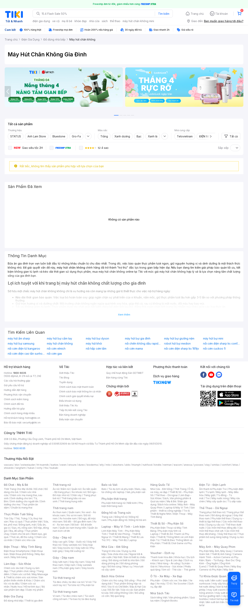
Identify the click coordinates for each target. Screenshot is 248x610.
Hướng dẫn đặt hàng (15, 390)
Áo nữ (56, 489)
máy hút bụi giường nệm (179, 338)
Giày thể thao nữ (227, 533)
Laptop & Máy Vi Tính (176, 507)
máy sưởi (204, 580)
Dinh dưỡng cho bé (21, 498)
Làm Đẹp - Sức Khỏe (17, 563)
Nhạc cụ (127, 566)
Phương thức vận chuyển (17, 394)
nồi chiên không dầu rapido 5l (143, 343)
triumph (136, 464)
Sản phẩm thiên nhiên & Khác (23, 579)
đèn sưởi (216, 580)
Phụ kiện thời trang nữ (113, 502)
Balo (104, 489)
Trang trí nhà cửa (111, 551)
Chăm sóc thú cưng (112, 580)
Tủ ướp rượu (234, 501)
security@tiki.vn (31, 422)
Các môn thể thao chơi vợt (221, 529)
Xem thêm (124, 314)
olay (207, 464)
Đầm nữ (65, 489)
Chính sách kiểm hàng (16, 399)
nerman (167, 464)
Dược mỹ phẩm (34, 589)
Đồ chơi (38, 489)
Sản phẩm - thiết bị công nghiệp (172, 509)
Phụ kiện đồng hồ (117, 520)
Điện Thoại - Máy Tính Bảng (23, 546)
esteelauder (28, 464)
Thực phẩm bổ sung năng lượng (221, 535)
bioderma (92, 464)
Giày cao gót (60, 541)
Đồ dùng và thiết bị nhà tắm (124, 560)
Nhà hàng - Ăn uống (169, 563)
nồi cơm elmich (56, 348)
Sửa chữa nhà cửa (117, 554)
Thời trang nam (63, 508)
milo (108, 464)
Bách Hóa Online (113, 576)
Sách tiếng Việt (158, 597)
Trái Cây (8, 518)
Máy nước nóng (220, 498)
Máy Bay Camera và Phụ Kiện (220, 568)
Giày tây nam (77, 561)
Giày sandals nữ (72, 544)
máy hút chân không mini (138, 21)
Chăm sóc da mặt (14, 568)
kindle (157, 464)
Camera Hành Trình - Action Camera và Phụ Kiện (220, 557)
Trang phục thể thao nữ (212, 512)
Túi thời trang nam (65, 591)
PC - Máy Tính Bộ (117, 540)
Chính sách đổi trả (14, 403)
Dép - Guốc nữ (77, 541)
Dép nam (70, 564)
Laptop (133, 540)
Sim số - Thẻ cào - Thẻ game (178, 569)
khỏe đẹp (81, 21)
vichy (39, 467)
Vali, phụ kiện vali (135, 492)
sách (105, 21)
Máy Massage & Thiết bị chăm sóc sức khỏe (26, 576)
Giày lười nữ (81, 547)
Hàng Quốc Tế (160, 484)
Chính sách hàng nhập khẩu (19, 413)
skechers (118, 464)
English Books (170, 600)
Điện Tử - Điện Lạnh (212, 484)
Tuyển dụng (65, 382)
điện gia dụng (41, 21)
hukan (31, 467)
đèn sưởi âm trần (215, 602)
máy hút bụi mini (213, 338)
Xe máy (161, 583)
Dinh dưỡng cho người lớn (24, 501)
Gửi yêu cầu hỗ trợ (14, 385)
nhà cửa (94, 21)
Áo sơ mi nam (74, 515)
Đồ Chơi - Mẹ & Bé (16, 484)
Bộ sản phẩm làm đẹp (24, 588)
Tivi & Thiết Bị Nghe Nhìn (170, 512)
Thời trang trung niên (71, 501)
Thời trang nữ (62, 484)
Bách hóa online (167, 504)
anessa (188, 464)
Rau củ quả (16, 521)
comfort (226, 464)
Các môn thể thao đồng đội (221, 527)
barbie (54, 464)
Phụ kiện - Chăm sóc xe (163, 580)
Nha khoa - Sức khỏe (171, 566)
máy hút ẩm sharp (19, 338)
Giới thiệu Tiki (66, 372)
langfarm (21, 467)
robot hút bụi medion (177, 343)
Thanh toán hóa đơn (161, 557)
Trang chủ (197, 13)
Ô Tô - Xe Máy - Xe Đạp (166, 576)
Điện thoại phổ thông (21, 554)
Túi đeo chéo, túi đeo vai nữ (68, 582)
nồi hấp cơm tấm (96, 348)
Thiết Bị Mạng (120, 537)
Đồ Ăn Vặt (113, 589)
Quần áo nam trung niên (72, 527)
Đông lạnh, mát (27, 524)
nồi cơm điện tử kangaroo (24, 348)
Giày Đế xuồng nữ (74, 551)
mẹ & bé (67, 21)
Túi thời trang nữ (64, 577)
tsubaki (54, 467)
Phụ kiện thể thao (221, 518)
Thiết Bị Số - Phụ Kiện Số (166, 523)
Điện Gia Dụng (13, 596)
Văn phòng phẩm (178, 597)
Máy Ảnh (228, 569)
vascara (8, 464)
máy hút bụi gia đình (137, 338)
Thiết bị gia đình (34, 600)
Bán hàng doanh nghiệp (72, 414)
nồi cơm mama (134, 348)
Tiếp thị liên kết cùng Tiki (73, 410)
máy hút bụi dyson (97, 338)
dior (17, 464)
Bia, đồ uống (16, 530)
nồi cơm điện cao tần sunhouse (26, 353)
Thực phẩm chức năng (22, 571)
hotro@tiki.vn (32, 417)
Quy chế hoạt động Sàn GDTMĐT (125, 372)
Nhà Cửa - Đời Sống (115, 546)
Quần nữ (76, 489)
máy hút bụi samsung (21, 343)
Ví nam (56, 595)
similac (216, 464)
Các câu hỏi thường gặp (17, 380)
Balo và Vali (109, 484)
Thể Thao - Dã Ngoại (213, 508)
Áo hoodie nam (68, 518)
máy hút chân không (60, 343)
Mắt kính (132, 502)
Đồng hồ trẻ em (137, 520)
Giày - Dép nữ (62, 537)
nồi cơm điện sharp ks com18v (221, 343)
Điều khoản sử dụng (70, 400)
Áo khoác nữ (79, 492)
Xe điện (183, 580)
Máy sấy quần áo (216, 501)
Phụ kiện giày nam (69, 568)
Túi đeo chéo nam (72, 595)
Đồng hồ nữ (121, 516)
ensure (72, 464)
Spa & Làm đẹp (174, 560)
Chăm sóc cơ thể (20, 574)
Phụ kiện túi (87, 585)
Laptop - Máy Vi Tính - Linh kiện (123, 526)
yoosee (198, 464)
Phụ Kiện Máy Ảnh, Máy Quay (215, 551)
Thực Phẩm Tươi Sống (18, 514)
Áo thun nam (60, 512)
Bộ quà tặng (117, 595)
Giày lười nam (60, 561)
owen (63, 464)
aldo (127, 464)
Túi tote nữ (73, 585)
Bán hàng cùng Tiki (117, 377)
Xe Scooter (180, 583)
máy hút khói (94, 343)
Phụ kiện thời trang (114, 498)
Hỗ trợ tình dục (32, 586)
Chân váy (76, 495)
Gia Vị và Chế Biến (118, 586)
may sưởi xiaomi (216, 589)
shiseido (9, 467)
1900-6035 (19, 372)
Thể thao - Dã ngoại (166, 495)
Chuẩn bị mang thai (21, 507)
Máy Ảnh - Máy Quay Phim (217, 546)
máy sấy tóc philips (223, 583)
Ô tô (169, 583)
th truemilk (43, 464)
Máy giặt (210, 495)
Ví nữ (88, 582)
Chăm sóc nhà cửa (25, 540)
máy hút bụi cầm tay (59, 338)
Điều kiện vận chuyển (71, 419)
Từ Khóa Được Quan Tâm (216, 576)
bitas (235, 464)
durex (81, 464)
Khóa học (180, 557)
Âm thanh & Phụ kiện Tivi (213, 489)
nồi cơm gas (54, 353)
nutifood (147, 464)
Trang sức (107, 516)
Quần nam (74, 512)
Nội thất (118, 557)
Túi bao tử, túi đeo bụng (82, 599)
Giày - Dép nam (63, 557)
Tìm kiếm (163, 13)
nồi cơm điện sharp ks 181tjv (181, 348)
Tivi (207, 498)
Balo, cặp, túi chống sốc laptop (124, 491)
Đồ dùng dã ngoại (222, 515)
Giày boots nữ (65, 547)
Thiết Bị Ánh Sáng (221, 554)
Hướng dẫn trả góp (14, 408)
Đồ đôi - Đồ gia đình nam (77, 521)
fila (46, 467)
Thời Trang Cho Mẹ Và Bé (18, 489)
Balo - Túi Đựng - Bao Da (220, 560)
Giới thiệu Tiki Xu (68, 405)
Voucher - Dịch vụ (162, 553)
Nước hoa (16, 586)
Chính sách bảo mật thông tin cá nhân (80, 391)
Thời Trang (180, 489)
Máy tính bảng (19, 557)
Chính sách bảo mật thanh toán (76, 386)
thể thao (115, 21)
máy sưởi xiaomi (224, 592)
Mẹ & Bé (171, 501)
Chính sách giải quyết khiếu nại (76, 396)
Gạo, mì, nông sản (22, 527)
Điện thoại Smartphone (17, 551)
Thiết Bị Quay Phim (219, 566)
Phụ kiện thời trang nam (122, 504)
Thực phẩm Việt (33, 521)
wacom (178, 464)
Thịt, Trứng (21, 518)
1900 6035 (19, 448)
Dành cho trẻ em (20, 533)
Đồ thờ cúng (114, 566)
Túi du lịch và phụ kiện (120, 489)
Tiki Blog (64, 377)
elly (102, 464)
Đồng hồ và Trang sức (116, 512)
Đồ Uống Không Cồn (121, 592)
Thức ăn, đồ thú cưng (21, 537)
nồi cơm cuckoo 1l (214, 348)
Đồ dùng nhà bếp (13, 600)
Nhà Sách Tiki (159, 593)
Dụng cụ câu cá (215, 524)
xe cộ (55, 21)
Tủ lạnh (210, 492)
